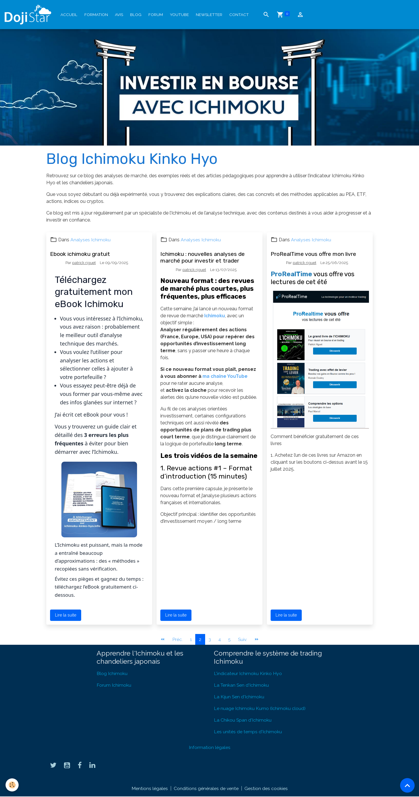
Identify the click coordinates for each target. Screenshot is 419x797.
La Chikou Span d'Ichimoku (243, 720)
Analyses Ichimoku (90, 239)
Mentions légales (149, 788)
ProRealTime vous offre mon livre (313, 254)
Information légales (209, 747)
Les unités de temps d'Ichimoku (248, 731)
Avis (119, 14)
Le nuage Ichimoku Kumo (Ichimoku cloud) (260, 708)
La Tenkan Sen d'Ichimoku (242, 685)
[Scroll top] (407, 785)
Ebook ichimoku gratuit (80, 254)
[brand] (29, 14)
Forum (155, 14)
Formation (96, 14)
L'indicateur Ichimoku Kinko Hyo (248, 673)
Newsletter (209, 14)
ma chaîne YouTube (226, 376)
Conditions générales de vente (206, 788)
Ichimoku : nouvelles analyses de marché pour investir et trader (202, 257)
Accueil (69, 14)
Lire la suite (65, 615)
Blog (135, 14)
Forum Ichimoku (114, 685)
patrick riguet (84, 262)
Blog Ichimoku (112, 673)
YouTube (179, 14)
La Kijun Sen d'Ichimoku (239, 696)
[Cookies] (12, 784)
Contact (239, 14)
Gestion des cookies (266, 788)
